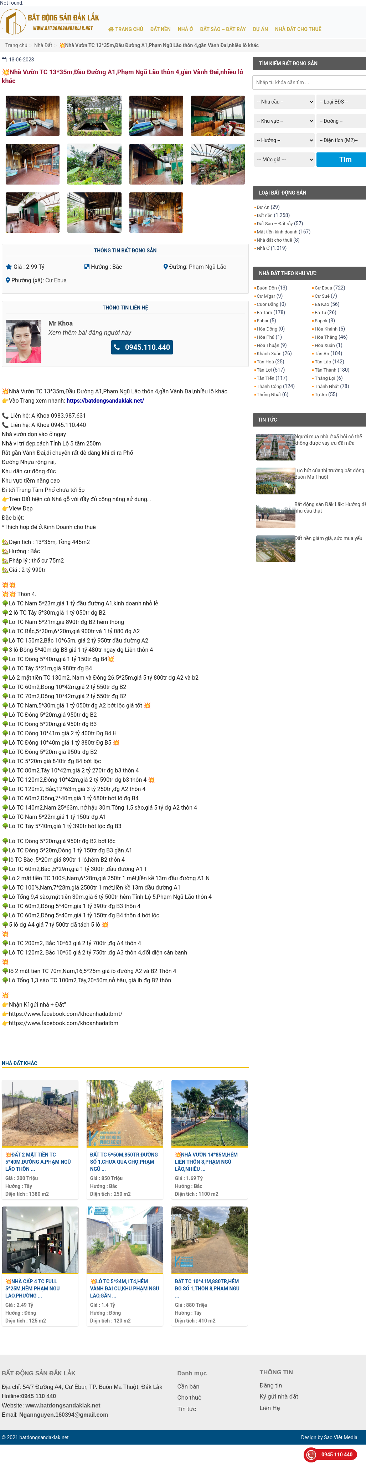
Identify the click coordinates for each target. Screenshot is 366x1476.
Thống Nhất (269, 394)
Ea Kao (322, 304)
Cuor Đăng (268, 304)
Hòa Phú (266, 337)
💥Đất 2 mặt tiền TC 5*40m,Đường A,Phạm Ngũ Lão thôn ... (38, 1162)
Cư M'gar (266, 296)
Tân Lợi (264, 370)
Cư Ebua (56, 280)
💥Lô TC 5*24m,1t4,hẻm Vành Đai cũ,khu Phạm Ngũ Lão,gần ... (124, 1289)
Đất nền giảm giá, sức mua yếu (328, 538)
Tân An (322, 353)
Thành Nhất (327, 386)
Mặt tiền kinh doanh (277, 232)
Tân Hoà (265, 361)
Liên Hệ (270, 1407)
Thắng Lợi (325, 378)
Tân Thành (325, 370)
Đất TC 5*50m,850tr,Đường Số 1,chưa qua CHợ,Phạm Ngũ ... (124, 1162)
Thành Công (269, 386)
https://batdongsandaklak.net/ (105, 400)
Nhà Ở (263, 248)
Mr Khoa (60, 323)
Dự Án (263, 207)
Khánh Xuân (269, 353)
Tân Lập (323, 361)
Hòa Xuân (325, 345)
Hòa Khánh (326, 329)
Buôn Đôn (267, 288)
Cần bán (188, 1386)
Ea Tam (264, 312)
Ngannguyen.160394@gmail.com (63, 1415)
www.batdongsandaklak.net (62, 1405)
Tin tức (186, 1408)
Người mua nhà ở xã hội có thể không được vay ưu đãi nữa (328, 440)
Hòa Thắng (326, 337)
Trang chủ (16, 45)
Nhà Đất (43, 45)
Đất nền (265, 215)
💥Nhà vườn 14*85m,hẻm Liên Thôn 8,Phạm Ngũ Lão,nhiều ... (206, 1162)
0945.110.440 (142, 347)
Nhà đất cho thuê (274, 240)
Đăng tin (271, 1385)
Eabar (263, 320)
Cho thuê (189, 1397)
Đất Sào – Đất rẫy (275, 223)
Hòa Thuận (268, 345)
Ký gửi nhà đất (279, 1396)
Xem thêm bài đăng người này (89, 332)
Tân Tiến (265, 378)
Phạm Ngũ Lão (207, 266)
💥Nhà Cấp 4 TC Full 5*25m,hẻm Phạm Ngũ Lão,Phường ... (32, 1289)
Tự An (321, 394)
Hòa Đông (267, 329)
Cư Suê (322, 296)
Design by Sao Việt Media (329, 1437)
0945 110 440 (38, 1396)
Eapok (321, 320)
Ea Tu (320, 312)
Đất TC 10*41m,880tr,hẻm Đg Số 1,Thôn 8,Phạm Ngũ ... (207, 1289)
